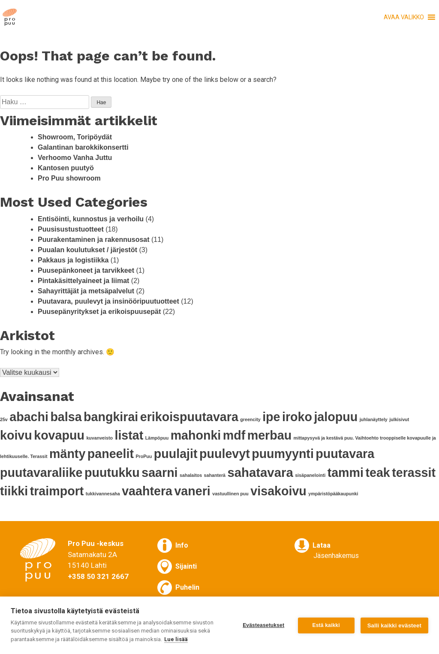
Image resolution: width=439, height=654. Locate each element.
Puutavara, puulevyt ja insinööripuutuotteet (108, 301)
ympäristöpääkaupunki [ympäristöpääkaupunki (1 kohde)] (333, 493)
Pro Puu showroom (69, 178)
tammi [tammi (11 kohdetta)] (346, 472)
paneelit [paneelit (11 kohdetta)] (110, 454)
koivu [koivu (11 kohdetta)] (16, 435)
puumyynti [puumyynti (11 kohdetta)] (283, 454)
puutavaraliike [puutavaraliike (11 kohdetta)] (41, 472)
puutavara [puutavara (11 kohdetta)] (345, 454)
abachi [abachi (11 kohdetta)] (28, 417)
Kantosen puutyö (66, 168)
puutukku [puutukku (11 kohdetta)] (112, 472)
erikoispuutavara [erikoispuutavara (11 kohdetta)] (189, 417)
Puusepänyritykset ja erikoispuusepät (99, 311)
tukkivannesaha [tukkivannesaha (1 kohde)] (103, 493)
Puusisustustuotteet (71, 229)
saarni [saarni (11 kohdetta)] (159, 472)
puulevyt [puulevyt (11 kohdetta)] (224, 454)
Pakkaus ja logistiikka (73, 260)
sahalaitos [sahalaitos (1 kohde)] (191, 475)
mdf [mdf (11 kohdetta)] (234, 435)
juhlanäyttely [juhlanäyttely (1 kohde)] (374, 419)
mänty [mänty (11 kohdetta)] (67, 454)
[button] (404, 17)
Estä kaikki (326, 625)
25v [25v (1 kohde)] (4, 419)
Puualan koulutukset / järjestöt (87, 249)
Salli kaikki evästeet (394, 625)
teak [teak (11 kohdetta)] (377, 472)
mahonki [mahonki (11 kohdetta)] (196, 435)
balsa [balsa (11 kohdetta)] (65, 417)
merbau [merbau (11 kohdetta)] (269, 435)
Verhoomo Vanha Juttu (75, 157)
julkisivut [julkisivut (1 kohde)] (399, 419)
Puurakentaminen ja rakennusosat (94, 239)
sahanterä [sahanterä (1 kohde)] (215, 475)
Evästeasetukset (263, 625)
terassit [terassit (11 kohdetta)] (414, 472)
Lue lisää (176, 639)
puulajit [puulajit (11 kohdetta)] (176, 454)
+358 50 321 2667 (98, 576)
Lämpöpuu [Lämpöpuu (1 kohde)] (156, 437)
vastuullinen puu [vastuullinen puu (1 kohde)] (230, 493)
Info (181, 545)
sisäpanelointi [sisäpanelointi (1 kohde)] (310, 475)
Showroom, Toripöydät (75, 137)
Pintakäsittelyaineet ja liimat (83, 280)
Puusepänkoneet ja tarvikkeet (86, 270)
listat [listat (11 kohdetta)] (128, 435)
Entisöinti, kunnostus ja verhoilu (91, 219)
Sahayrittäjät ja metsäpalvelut (86, 291)
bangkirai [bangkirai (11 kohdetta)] (111, 417)
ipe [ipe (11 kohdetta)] (271, 417)
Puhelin (187, 587)
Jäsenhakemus (336, 556)
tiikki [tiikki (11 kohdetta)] (14, 491)
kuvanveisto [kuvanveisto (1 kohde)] (99, 437)
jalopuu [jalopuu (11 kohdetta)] (336, 417)
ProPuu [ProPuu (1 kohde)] (143, 456)
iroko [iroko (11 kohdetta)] (297, 417)
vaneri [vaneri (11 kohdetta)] (192, 491)
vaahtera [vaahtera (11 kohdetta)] (147, 491)
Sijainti (186, 566)
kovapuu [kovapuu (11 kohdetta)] (59, 435)
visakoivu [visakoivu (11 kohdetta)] (278, 491)
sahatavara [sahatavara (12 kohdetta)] (260, 472)
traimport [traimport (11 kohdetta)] (57, 491)
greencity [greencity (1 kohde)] (250, 419)
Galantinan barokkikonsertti (83, 147)
